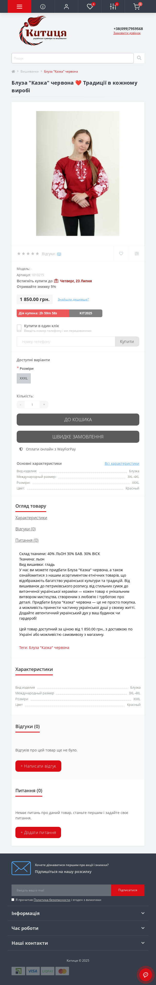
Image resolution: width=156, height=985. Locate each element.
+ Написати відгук (38, 766)
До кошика (78, 419)
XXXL (24, 378)
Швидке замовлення (78, 437)
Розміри (25, 368)
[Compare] (136, 253)
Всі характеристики (122, 463)
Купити (127, 341)
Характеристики (31, 517)
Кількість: (25, 396)
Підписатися (127, 890)
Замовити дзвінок (127, 33)
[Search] (139, 58)
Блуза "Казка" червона (49, 647)
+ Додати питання (38, 832)
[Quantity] (32, 404)
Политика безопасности (52, 900)
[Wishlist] (121, 253)
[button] (66, 6)
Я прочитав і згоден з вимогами (58, 900)
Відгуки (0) (25, 529)
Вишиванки (30, 71)
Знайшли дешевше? (73, 299)
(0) (59, 253)
